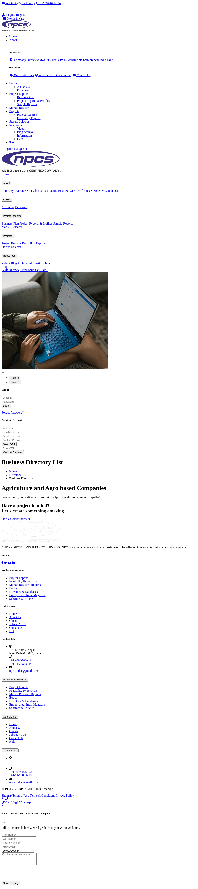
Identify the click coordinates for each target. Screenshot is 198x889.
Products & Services (14, 679)
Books (6, 199)
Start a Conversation (16, 519)
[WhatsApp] (3, 799)
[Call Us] (6, 799)
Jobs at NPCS (17, 624)
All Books (23, 86)
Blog (12, 142)
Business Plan (25, 97)
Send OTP (9, 444)
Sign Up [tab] (15, 382)
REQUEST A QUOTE (15, 149)
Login (6, 405)
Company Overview (24, 60)
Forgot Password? (13, 412)
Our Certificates (21, 75)
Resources (9, 255)
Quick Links (9, 716)
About (6, 183)
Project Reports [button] (18, 93)
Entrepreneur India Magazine (27, 595)
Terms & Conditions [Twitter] (42, 795)
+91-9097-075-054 (47, 3)
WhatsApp (23, 802)
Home (13, 36)
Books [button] (13, 83)
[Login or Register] (14, 14)
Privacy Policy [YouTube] (65, 795)
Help (20, 139)
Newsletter (69, 60)
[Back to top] (2, 806)
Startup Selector (19, 121)
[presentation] (31, 875)
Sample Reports (27, 104)
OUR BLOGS (10, 270)
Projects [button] (14, 111)
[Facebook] (2, 562)
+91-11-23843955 (20, 663)
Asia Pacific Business (55, 190)
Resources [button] (15, 125)
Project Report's (27, 114)
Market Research (19, 107)
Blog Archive (25, 132)
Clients (13, 620)
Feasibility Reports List (23, 581)
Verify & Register (12, 452)
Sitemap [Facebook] (7, 795)
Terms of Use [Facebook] (20, 795)
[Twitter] (5, 562)
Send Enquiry (11, 885)
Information (24, 135)
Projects (7, 235)
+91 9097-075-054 (20, 660)
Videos (21, 128)
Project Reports (12, 216)
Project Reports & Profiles (33, 100)
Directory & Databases (23, 591)
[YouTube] (9, 562)
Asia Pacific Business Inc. (53, 75)
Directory (15, 475)
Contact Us (81, 75)
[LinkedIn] (13, 562)
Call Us (8, 802)
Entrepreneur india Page (95, 60)
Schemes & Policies (21, 598)
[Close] (61, 171)
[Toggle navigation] (33, 30)
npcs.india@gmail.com (17, 3)
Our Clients (49, 60)
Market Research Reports (25, 584)
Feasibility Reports (28, 118)
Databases (23, 90)
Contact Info (10, 750)
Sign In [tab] (15, 378)
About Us (15, 617)
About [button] (13, 40)
